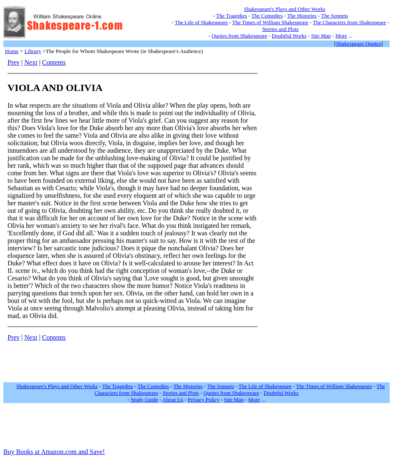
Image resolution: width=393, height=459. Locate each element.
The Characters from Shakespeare (349, 22)
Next (31, 62)
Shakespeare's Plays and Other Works (284, 9)
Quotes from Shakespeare (240, 36)
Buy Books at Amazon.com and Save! (54, 451)
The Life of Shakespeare (201, 22)
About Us (172, 399)
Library (33, 51)
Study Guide (144, 399)
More (341, 36)
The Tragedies (231, 16)
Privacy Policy (203, 399)
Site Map (321, 36)
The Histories (301, 16)
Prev (14, 62)
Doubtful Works (289, 36)
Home (12, 51)
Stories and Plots (280, 29)
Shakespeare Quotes (358, 43)
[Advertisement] (289, 184)
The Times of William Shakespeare (270, 22)
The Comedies (267, 16)
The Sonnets (334, 16)
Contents (54, 62)
